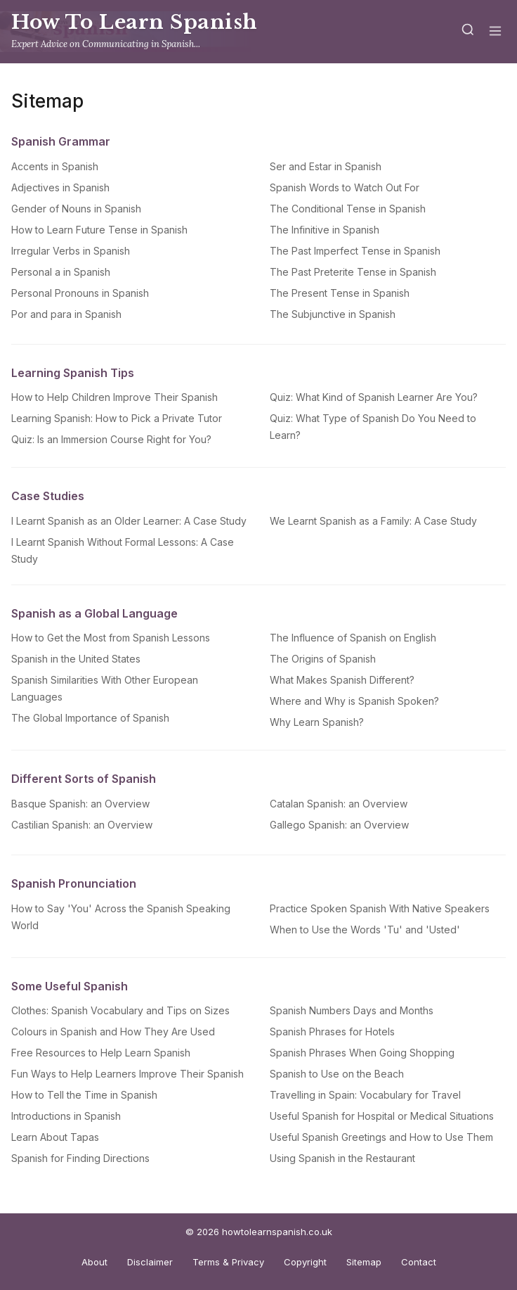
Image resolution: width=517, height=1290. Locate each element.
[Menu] (495, 32)
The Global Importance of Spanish (90, 718)
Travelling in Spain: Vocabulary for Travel (365, 1095)
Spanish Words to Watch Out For (344, 187)
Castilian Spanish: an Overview (81, 825)
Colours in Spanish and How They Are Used (113, 1031)
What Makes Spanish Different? (342, 680)
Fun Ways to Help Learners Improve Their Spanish (127, 1074)
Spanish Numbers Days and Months (351, 1010)
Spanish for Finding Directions (80, 1158)
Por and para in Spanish (66, 314)
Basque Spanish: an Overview (80, 804)
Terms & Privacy (228, 1261)
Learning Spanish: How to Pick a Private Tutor (116, 418)
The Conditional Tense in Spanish (348, 209)
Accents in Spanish (54, 166)
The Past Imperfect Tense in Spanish (355, 251)
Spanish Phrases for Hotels (332, 1031)
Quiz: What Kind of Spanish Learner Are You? (374, 397)
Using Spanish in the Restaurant (342, 1158)
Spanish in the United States (75, 659)
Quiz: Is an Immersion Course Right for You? (111, 439)
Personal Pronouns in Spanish (80, 293)
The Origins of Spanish (323, 659)
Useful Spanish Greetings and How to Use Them (381, 1137)
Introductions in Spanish (66, 1116)
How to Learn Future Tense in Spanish (99, 230)
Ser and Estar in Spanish (325, 166)
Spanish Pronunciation (73, 883)
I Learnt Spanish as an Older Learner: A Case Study (129, 521)
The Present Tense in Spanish (340, 293)
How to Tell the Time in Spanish (84, 1095)
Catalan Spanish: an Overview (338, 804)
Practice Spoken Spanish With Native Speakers (380, 908)
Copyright (305, 1261)
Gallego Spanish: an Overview (339, 825)
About (94, 1261)
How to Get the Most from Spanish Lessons (110, 638)
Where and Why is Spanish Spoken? (354, 701)
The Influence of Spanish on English (353, 638)
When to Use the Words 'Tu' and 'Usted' (365, 929)
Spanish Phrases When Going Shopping (362, 1053)
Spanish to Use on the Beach (337, 1074)
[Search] (468, 32)
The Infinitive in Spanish (324, 230)
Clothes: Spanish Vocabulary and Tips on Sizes (120, 1010)
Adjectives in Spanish (60, 187)
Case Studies (47, 496)
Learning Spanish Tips (72, 373)
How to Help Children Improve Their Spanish (114, 397)
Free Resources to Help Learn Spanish (100, 1053)
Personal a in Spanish (60, 272)
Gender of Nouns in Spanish (76, 209)
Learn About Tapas (55, 1137)
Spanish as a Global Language (94, 613)
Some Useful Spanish (69, 986)
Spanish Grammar (60, 141)
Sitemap (363, 1261)
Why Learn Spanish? (317, 722)
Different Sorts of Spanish (83, 779)
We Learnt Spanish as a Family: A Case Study (373, 521)
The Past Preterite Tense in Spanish (353, 272)
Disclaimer (150, 1261)
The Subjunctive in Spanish (332, 314)
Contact (418, 1261)
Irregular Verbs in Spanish (70, 251)
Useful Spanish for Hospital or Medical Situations (382, 1116)
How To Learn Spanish (134, 22)
